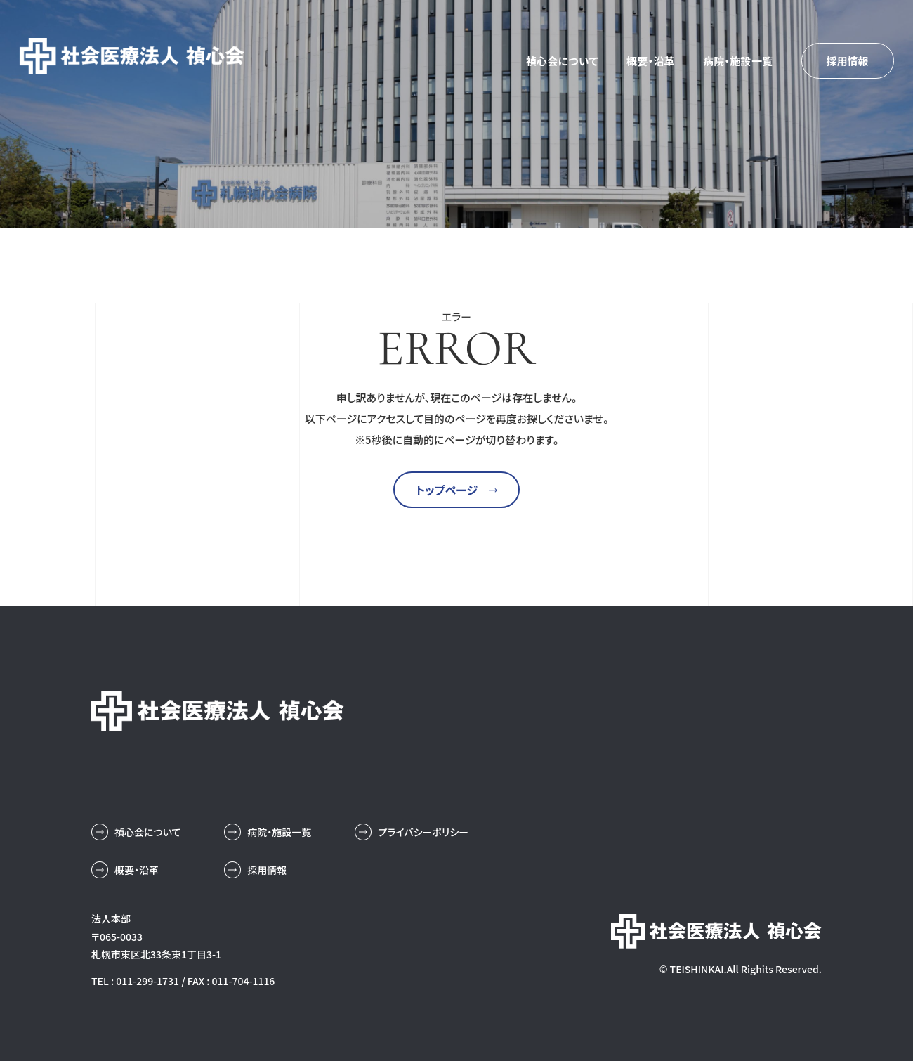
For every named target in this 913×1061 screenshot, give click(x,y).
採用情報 (847, 60)
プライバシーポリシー (423, 832)
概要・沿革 (650, 60)
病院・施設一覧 (738, 60)
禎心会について (562, 60)
